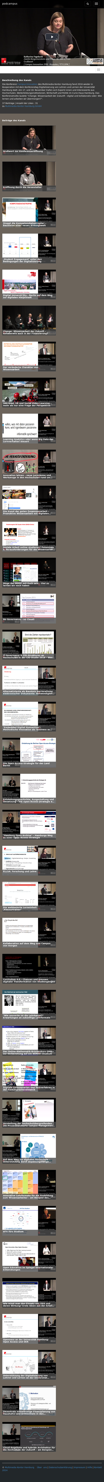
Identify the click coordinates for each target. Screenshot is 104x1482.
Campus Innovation (27, 84)
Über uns (42, 1467)
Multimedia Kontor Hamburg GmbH (23, 106)
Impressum (79, 1467)
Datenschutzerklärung (60, 1467)
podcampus (9, 3)
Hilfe (89, 1467)
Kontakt (98, 1467)
